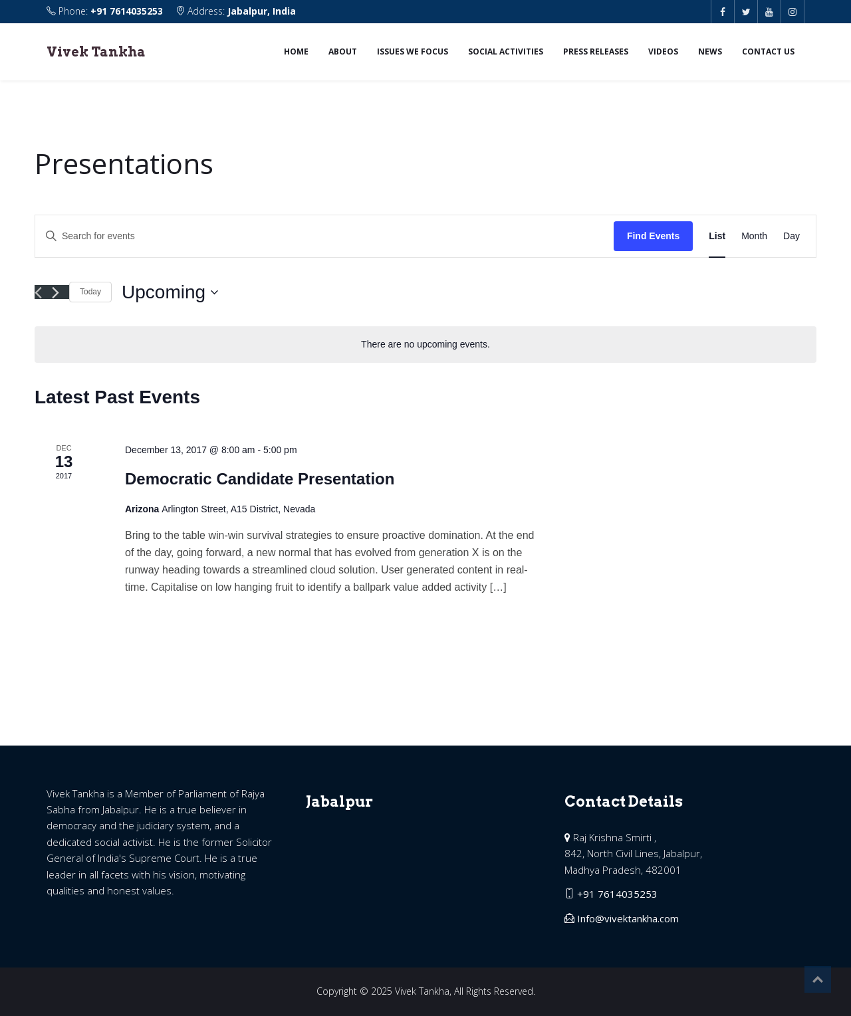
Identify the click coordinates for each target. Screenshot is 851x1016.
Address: (236, 11)
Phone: (106, 11)
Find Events (653, 236)
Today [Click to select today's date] (90, 291)
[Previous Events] (38, 292)
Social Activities (505, 51)
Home (296, 51)
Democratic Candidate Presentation (259, 479)
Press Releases (595, 51)
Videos (663, 51)
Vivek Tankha (96, 52)
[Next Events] (55, 292)
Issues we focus (412, 51)
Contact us (768, 51)
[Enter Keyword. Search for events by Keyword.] (324, 236)
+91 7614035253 (126, 11)
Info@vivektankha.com (628, 918)
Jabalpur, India (261, 11)
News (710, 51)
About (342, 51)
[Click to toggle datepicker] (170, 292)
